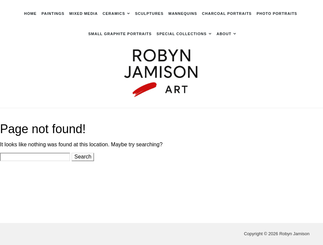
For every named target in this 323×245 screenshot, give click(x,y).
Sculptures (149, 13)
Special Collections (181, 34)
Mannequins (182, 13)
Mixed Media (83, 13)
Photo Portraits (277, 13)
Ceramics (113, 13)
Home (30, 13)
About (223, 34)
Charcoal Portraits (227, 13)
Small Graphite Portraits (120, 34)
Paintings (52, 13)
